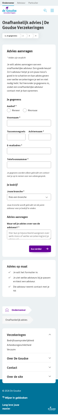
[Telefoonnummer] (29, 159)
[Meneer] (13, 110)
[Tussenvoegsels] (16, 131)
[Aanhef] (29, 106)
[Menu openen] (52, 10)
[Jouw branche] (29, 191)
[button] (8, 3)
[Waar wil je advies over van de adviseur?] (29, 226)
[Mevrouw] (30, 110)
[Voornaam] (29, 118)
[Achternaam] (40, 131)
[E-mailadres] (29, 145)
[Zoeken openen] (45, 10)
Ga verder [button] (36, 248)
